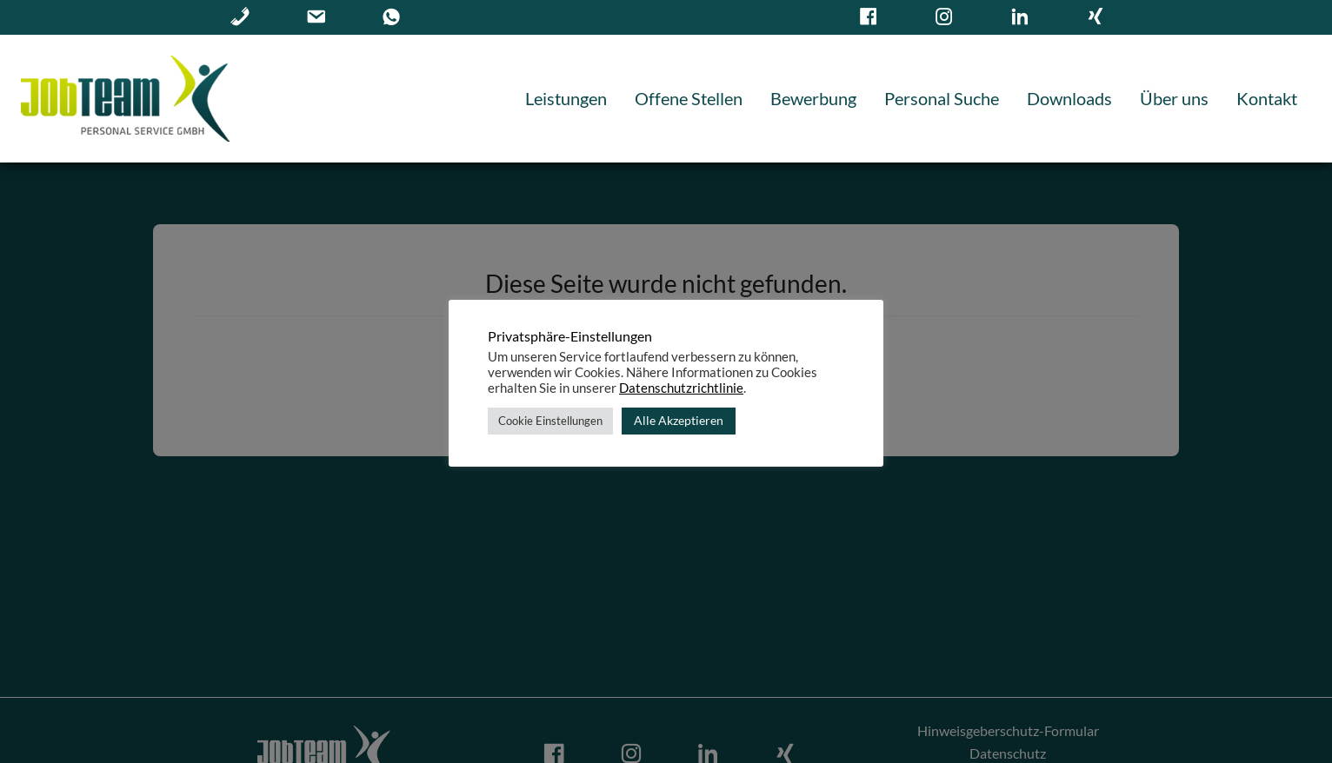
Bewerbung (813, 98)
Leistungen (566, 98)
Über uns (1174, 98)
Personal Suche (941, 98)
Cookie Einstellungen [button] (550, 421)
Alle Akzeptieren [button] (678, 420)
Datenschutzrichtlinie (681, 388)
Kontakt (1266, 98)
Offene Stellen (689, 98)
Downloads (1069, 98)
